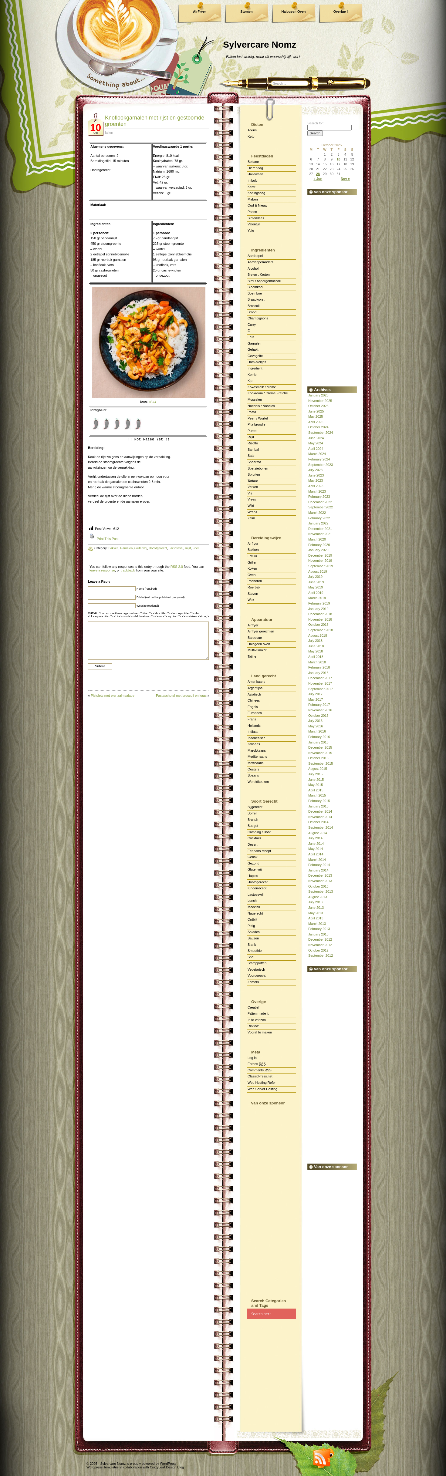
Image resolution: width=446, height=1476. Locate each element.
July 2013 (315, 902)
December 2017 (320, 678)
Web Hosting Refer (262, 1082)
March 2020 (317, 539)
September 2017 (320, 689)
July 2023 (315, 470)
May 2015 (315, 785)
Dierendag (255, 168)
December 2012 (320, 939)
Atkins (252, 130)
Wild (251, 505)
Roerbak (254, 587)
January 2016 (318, 742)
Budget (253, 825)
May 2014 (315, 849)
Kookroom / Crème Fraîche (268, 393)
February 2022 (319, 518)
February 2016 (319, 737)
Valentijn (254, 224)
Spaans (253, 775)
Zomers (253, 982)
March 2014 (317, 859)
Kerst (251, 187)
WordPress (168, 1463)
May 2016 (315, 726)
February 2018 (319, 667)
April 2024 (315, 448)
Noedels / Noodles (261, 406)
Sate (251, 455)
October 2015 (318, 758)
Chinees (254, 700)
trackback (128, 570)
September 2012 (320, 955)
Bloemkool (255, 287)
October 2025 (318, 406)
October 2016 (318, 715)
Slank (252, 944)
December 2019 (320, 555)
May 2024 (315, 443)
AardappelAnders (260, 262)
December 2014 (320, 811)
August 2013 (317, 897)
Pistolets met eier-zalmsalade (112, 695)
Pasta (252, 412)
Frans (252, 719)
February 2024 (319, 459)
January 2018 (318, 673)
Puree (252, 431)
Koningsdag (256, 193)
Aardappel (255, 256)
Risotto (253, 443)
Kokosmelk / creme (262, 387)
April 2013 (315, 918)
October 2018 (318, 624)
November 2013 (320, 881)
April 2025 (315, 422)
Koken (252, 568)
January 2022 (318, 523)
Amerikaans (256, 681)
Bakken (253, 549)
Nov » (345, 178)
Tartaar (253, 481)
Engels (253, 707)
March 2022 (317, 512)
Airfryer (253, 543)
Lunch (252, 900)
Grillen (252, 562)
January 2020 (318, 550)
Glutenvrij (255, 869)
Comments (260, 1070)
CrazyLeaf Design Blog (167, 1467)
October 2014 (318, 822)
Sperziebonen (258, 468)
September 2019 (320, 566)
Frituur (252, 556)
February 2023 (319, 496)
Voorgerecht (256, 975)
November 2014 (320, 817)
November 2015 (320, 753)
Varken (253, 487)
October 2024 (318, 427)
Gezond (253, 863)
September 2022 (320, 507)
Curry (252, 324)
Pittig (251, 926)
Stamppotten (257, 963)
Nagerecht (255, 913)
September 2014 (320, 827)
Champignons (258, 318)
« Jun (317, 178)
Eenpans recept (259, 851)
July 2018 (315, 640)
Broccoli (253, 306)
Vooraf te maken (260, 1032)
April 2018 (315, 657)
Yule (251, 230)
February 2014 (319, 865)
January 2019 (318, 609)
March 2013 (317, 923)
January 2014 (318, 870)
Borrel (252, 813)
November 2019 (320, 560)
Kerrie (252, 374)
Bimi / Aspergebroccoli (264, 281)
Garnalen (254, 343)
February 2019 (319, 603)
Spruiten (254, 474)
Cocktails (254, 838)
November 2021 (320, 534)
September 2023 (320, 465)
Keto (251, 136)
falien (109, 132)
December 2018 (320, 614)
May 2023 (315, 480)
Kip (250, 380)
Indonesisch (256, 738)
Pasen (252, 212)
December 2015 (320, 747)
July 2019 (315, 576)
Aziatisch (254, 694)
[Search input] (273, 1314)
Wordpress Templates (102, 1467)
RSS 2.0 (177, 566)
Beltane (253, 161)
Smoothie (255, 950)
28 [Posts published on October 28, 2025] (318, 174)
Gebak (252, 857)
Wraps (252, 512)
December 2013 (320, 875)
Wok (251, 600)
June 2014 (316, 843)
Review (253, 1026)
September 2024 (320, 432)
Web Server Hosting (262, 1089)
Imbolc (252, 180)
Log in (252, 1058)
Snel (251, 957)
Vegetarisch (256, 969)
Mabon (253, 199)
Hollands (254, 725)
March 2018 (317, 662)
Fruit (251, 337)
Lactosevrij (256, 894)
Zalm (251, 518)
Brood (252, 312)
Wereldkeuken (258, 781)
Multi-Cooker (257, 650)
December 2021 (320, 529)
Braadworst (256, 299)
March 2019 (317, 598)
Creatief (253, 1007)
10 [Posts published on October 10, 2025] (338, 159)
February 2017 (319, 704)
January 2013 (318, 934)
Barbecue (255, 637)
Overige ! (340, 11)
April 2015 (315, 790)
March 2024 (317, 454)
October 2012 (318, 950)
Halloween (255, 174)
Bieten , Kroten (259, 274)
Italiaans (254, 744)
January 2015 (318, 806)
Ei (249, 330)
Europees (255, 713)
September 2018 (320, 630)
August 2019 (317, 571)
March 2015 (317, 795)
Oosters (253, 769)
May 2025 (315, 416)
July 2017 (315, 694)
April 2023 (315, 486)
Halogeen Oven (293, 11)
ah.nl (152, 401)
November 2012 (320, 945)
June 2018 (316, 646)
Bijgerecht (255, 807)
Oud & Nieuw (257, 205)
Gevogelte (255, 356)
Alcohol (253, 268)
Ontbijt (252, 919)
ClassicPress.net (260, 1076)
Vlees (252, 499)
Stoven (253, 593)
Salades (254, 932)
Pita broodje (256, 424)
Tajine (252, 656)
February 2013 (319, 929)
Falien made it (258, 1013)
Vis (250, 493)
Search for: (315, 123)
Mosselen (255, 399)
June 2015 (316, 779)
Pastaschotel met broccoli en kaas (181, 695)
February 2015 (319, 801)
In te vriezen (257, 1020)
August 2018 (317, 635)
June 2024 (316, 438)
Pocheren (255, 581)
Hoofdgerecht (258, 882)
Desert (252, 844)
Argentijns (255, 688)
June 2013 (316, 907)
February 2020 (319, 545)
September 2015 (320, 763)
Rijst (251, 437)
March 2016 (317, 731)
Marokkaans (257, 750)
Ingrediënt (255, 368)
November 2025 (320, 401)
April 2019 (315, 593)
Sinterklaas (256, 218)
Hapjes (253, 876)
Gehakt (253, 349)
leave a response (102, 570)
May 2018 (315, 651)
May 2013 (315, 913)
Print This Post (107, 539)
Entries (257, 1064)
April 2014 (315, 854)
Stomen (246, 11)
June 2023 (316, 475)
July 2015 (315, 774)
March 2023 (317, 491)
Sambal (253, 449)
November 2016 (320, 710)
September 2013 (320, 891)
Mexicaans (256, 763)
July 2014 (315, 838)
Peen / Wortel (258, 418)
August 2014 (317, 833)
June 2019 (316, 582)
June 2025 (316, 411)
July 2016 (315, 721)
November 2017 (320, 683)
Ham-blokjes (257, 362)
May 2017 (315, 699)
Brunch (253, 819)
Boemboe (255, 293)
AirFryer (199, 11)
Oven (251, 575)
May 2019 (315, 587)
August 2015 (317, 768)
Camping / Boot (259, 832)
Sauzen (253, 938)
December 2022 (320, 502)
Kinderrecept (257, 888)
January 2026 (318, 395)
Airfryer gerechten (261, 631)
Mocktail (254, 907)
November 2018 (320, 619)
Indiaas (253, 731)
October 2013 (318, 886)
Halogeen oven (259, 644)
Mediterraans (257, 756)
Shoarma (254, 462)
